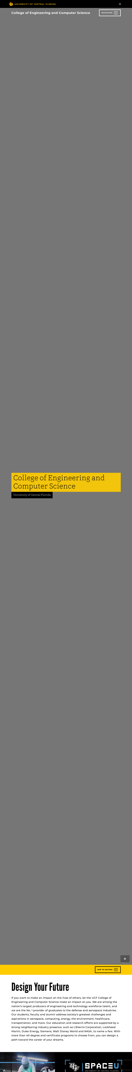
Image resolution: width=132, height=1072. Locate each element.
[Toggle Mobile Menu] (120, 3)
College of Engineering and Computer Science (50, 13)
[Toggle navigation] (110, 13)
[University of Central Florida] (32, 3)
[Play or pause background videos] (125, 958)
